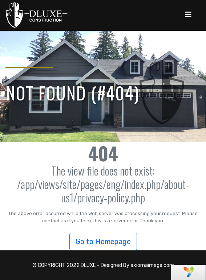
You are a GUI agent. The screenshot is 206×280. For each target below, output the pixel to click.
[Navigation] (188, 14)
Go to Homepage (103, 241)
